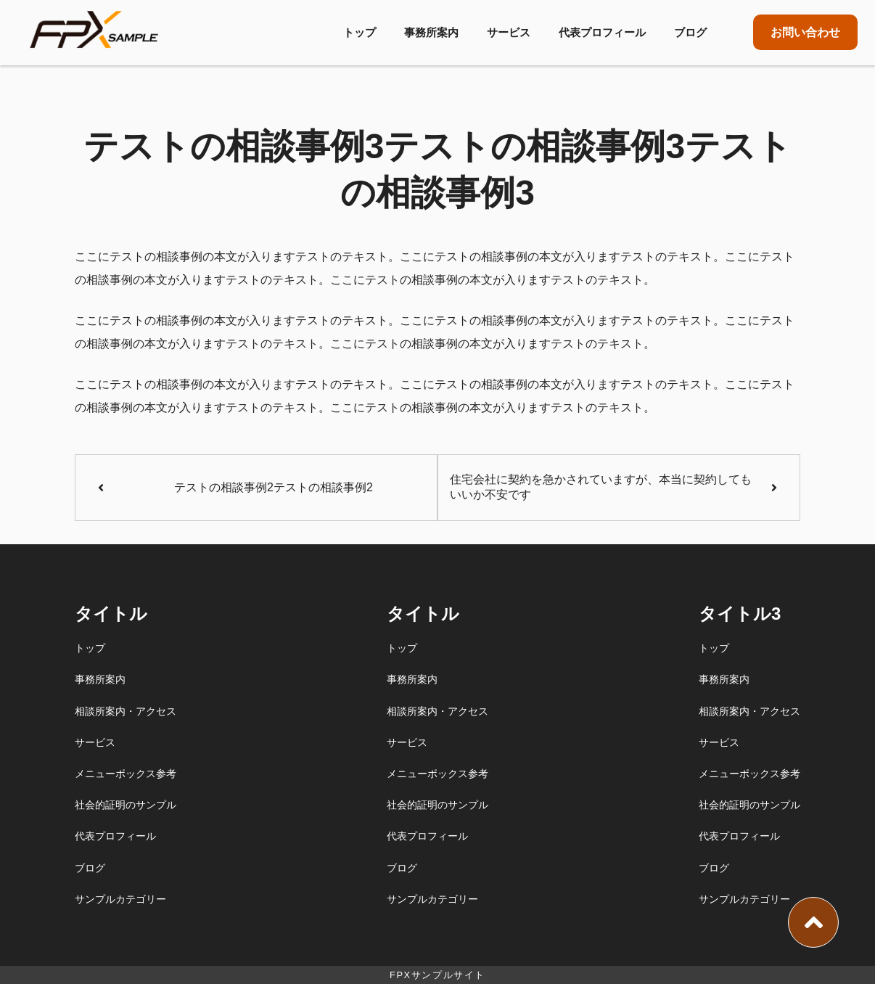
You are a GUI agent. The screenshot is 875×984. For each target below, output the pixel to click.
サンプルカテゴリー (120, 899)
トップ (359, 32)
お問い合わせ (805, 32)
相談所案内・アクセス (125, 711)
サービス (508, 32)
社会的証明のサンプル (125, 805)
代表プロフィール (602, 32)
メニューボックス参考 (125, 773)
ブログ (690, 32)
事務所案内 (431, 32)
